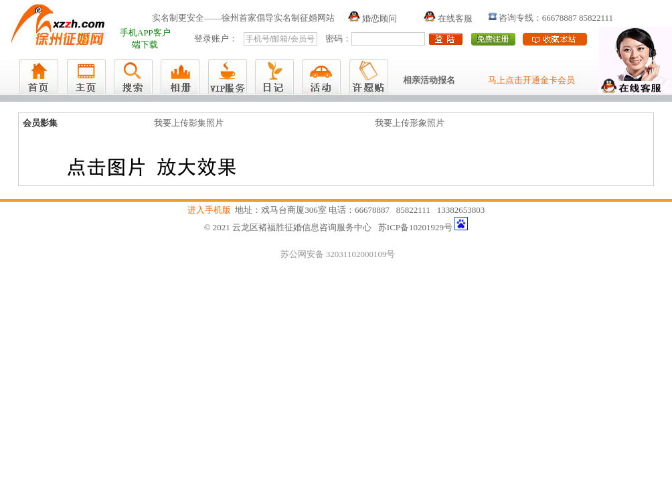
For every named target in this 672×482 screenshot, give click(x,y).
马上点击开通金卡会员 (531, 80)
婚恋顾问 (372, 18)
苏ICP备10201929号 (415, 227)
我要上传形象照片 (409, 123)
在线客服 (448, 18)
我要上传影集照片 (189, 123)
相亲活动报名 (429, 80)
